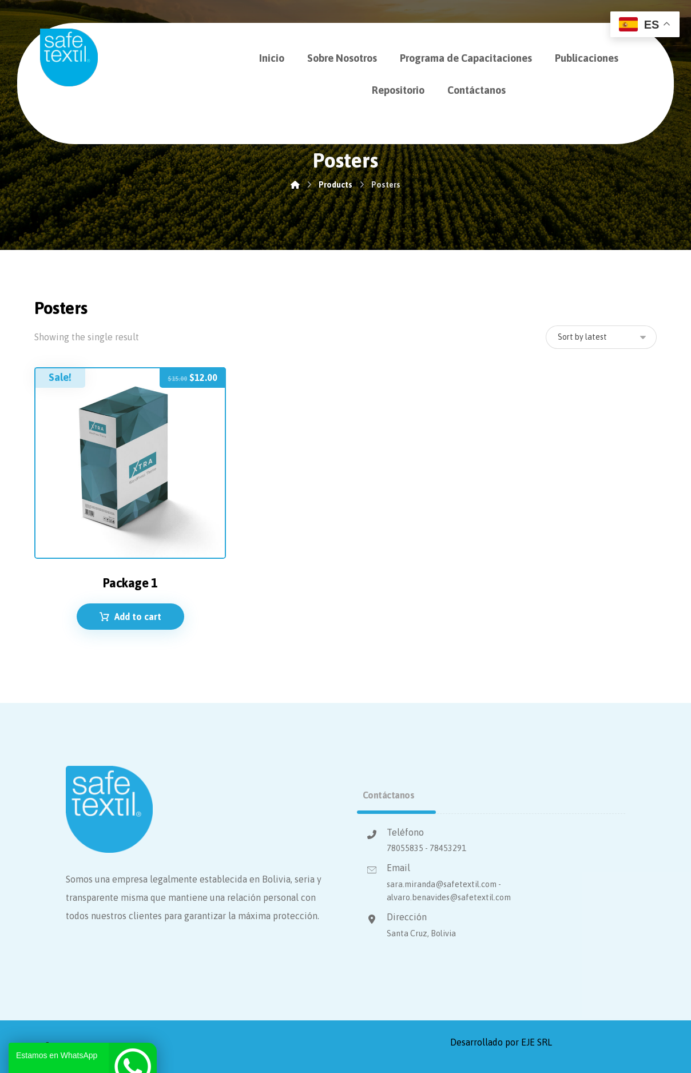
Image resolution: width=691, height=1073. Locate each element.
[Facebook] (46, 1047)
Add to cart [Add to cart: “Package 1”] (137, 616)
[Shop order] (601, 337)
